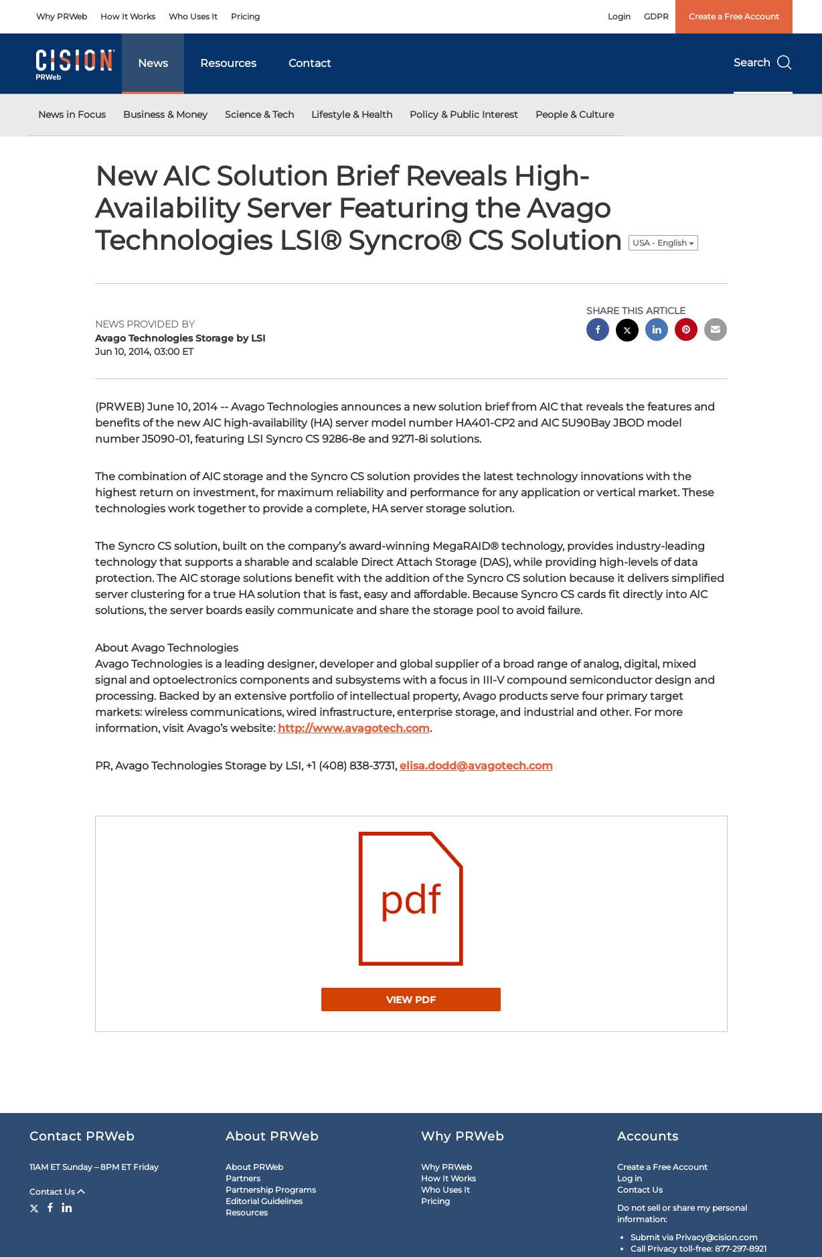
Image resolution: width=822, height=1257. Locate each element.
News (153, 63)
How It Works (127, 16)
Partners (243, 1178)
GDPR (656, 16)
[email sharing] (715, 331)
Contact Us (57, 1192)
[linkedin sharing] (656, 331)
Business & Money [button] (165, 114)
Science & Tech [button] (259, 114)
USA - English (663, 243)
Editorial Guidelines (264, 1201)
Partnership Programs (271, 1190)
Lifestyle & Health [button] (351, 114)
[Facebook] (50, 1207)
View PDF (411, 1000)
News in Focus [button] (72, 114)
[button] (411, 898)
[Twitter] (35, 1207)
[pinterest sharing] (686, 331)
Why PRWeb (61, 16)
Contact (310, 63)
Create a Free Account (734, 16)
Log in (629, 1178)
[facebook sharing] (597, 331)
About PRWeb (254, 1167)
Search (763, 62)
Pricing (245, 16)
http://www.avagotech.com (354, 728)
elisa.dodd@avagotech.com (476, 765)
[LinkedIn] (67, 1207)
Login (619, 16)
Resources (228, 63)
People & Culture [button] (575, 114)
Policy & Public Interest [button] (464, 114)
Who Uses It (193, 16)
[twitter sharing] (627, 332)
